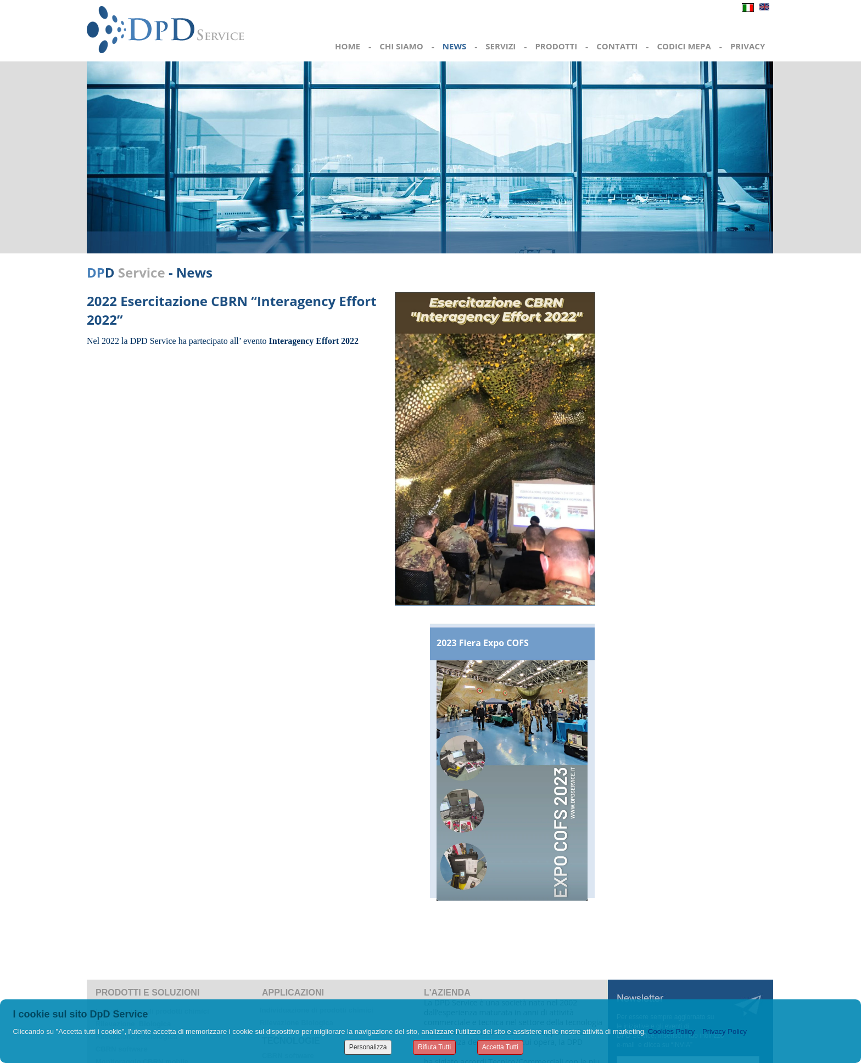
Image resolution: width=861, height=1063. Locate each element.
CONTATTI (617, 46)
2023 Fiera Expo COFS (483, 643)
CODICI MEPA (684, 46)
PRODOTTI (556, 46)
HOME (347, 46)
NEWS (454, 46)
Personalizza (368, 1047)
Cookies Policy (671, 1031)
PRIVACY (747, 46)
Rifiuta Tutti (434, 1047)
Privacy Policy (724, 1031)
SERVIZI (500, 46)
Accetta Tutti (500, 1047)
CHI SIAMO (401, 46)
